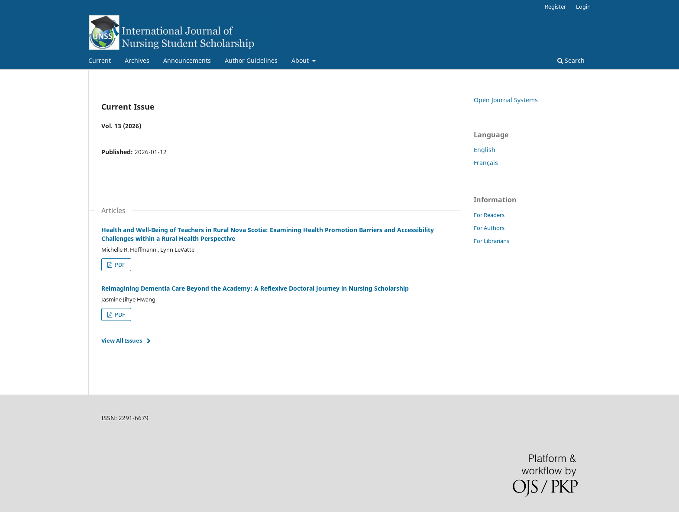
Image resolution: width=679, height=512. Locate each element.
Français (486, 163)
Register (555, 6)
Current (99, 60)
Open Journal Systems (506, 100)
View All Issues (121, 340)
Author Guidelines (251, 60)
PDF (119, 265)
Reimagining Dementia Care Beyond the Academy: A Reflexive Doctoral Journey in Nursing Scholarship (255, 288)
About (300, 60)
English (484, 150)
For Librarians (491, 241)
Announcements (187, 60)
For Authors (489, 228)
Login (583, 6)
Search (571, 60)
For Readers (489, 215)
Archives (137, 60)
